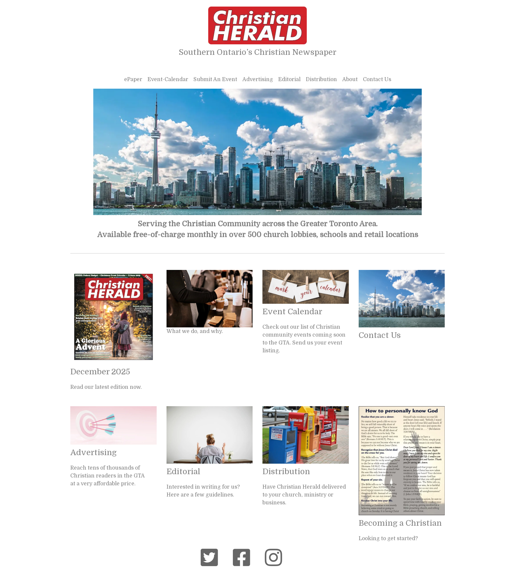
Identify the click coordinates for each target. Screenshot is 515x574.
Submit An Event (215, 79)
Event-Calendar (167, 79)
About (350, 79)
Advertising (257, 79)
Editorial (289, 79)
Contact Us (377, 79)
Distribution (321, 79)
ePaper (133, 79)
